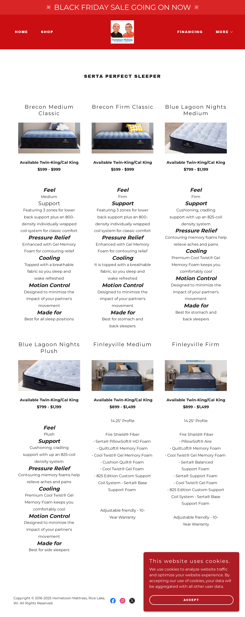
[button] (223, 32)
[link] (122, 31)
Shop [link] (47, 32)
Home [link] (21, 32)
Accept (191, 609)
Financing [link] (190, 32)
